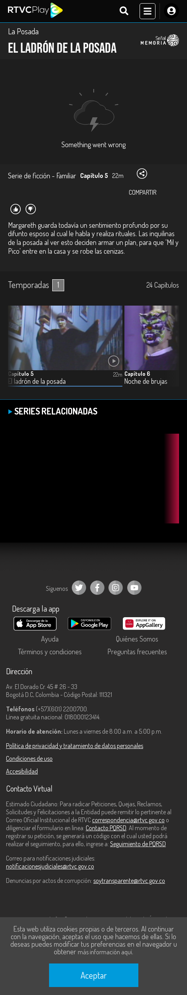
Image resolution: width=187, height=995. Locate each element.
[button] (169, 352)
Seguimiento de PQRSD (138, 844)
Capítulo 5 (20, 373)
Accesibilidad (22, 771)
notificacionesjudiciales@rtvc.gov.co (50, 866)
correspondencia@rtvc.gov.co (128, 820)
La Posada (23, 31)
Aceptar (94, 975)
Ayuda (50, 638)
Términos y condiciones (50, 651)
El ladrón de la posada (37, 381)
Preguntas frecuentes (137, 651)
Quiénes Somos (137, 638)
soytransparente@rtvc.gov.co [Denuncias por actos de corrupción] (129, 880)
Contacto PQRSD (106, 828)
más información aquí (105, 952)
